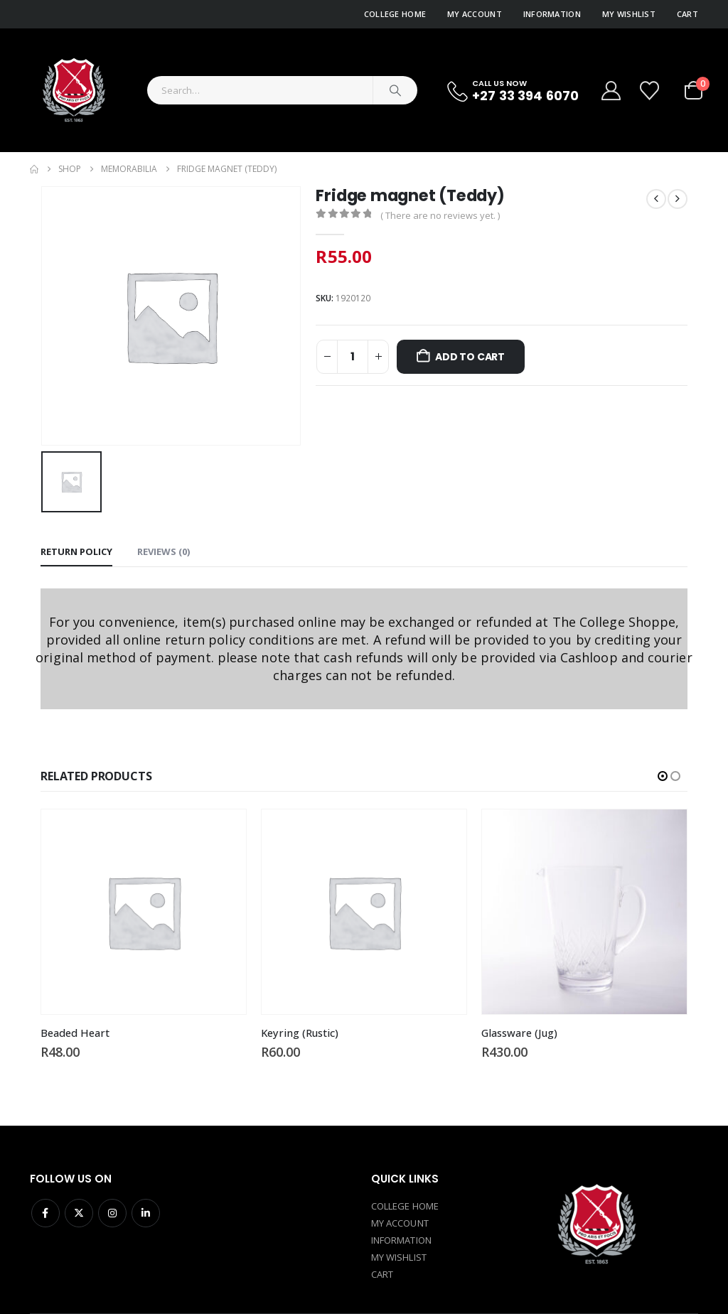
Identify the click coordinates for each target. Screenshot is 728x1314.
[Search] (395, 90)
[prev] (656, 199)
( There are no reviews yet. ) (440, 215)
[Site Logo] (72, 90)
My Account (474, 14)
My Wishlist (628, 14)
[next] (677, 199)
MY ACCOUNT (400, 1223)
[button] (662, 776)
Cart (687, 14)
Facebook (45, 1213)
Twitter (79, 1213)
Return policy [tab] (76, 551)
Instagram (112, 1213)
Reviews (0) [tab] (163, 551)
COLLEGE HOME (405, 1206)
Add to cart (470, 357)
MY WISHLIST (399, 1257)
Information (552, 14)
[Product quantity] (352, 357)
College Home (395, 14)
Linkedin (146, 1213)
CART (382, 1274)
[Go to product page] (143, 911)
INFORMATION (401, 1240)
